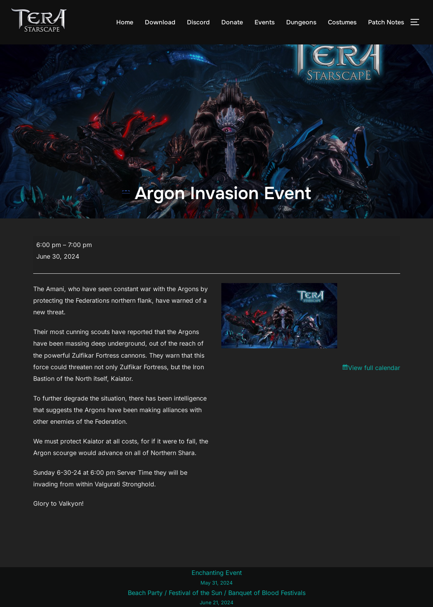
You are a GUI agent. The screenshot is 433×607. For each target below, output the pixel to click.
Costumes (342, 22)
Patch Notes (386, 22)
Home (124, 22)
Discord (198, 22)
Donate (232, 22)
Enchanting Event (216, 578)
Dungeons (301, 22)
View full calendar (374, 368)
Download (160, 22)
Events (265, 22)
